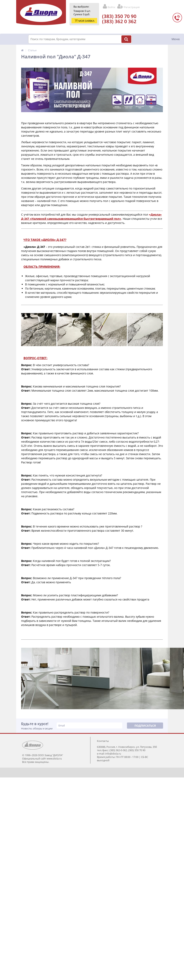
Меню (176, 39)
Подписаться (145, 725)
